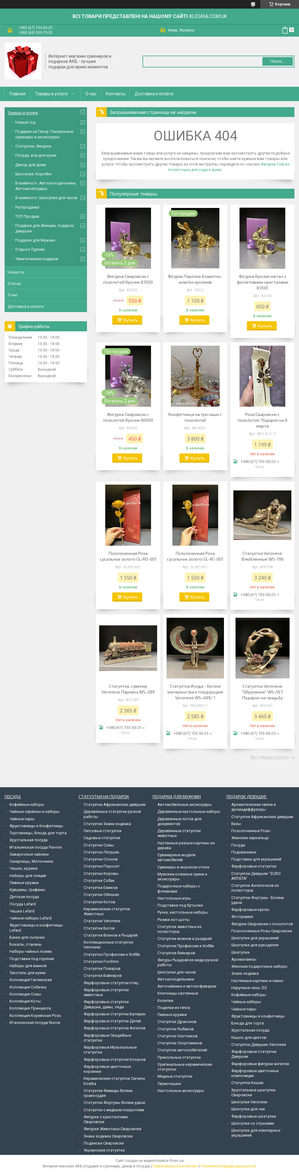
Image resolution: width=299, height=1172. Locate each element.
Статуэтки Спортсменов (179, 1043)
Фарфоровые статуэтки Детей (112, 1021)
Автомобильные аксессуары (184, 804)
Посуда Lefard (22, 904)
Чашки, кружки (23, 868)
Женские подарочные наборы (259, 966)
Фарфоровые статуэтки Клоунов (115, 1059)
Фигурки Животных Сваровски (112, 1129)
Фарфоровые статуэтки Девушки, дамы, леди (106, 1004)
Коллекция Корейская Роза (35, 1015)
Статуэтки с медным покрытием (114, 1110)
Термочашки (169, 1083)
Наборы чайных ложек (30, 951)
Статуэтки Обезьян (101, 894)
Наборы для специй (27, 875)
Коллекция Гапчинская (30, 979)
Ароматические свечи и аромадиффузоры (253, 807)
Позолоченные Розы (250, 830)
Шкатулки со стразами (252, 1123)
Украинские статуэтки (104, 1150)
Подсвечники (243, 852)
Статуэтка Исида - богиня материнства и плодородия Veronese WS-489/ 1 (195, 691)
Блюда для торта (247, 1023)
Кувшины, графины (27, 889)
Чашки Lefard (21, 911)
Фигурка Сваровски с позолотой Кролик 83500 (128, 279)
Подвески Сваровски (104, 1143)
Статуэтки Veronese (102, 921)
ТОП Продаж (27, 216)
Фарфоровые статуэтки (253, 866)
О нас (90, 93)
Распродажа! (27, 207)
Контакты (115, 93)
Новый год (25, 122)
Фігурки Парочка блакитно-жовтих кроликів (195, 279)
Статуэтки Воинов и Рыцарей (111, 935)
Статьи (14, 283)
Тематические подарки (36, 259)
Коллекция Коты (25, 1001)
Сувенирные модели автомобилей (176, 857)
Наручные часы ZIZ (249, 987)
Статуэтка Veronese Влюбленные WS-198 (262, 556)
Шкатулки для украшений (255, 938)
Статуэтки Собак (99, 880)
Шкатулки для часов (176, 972)
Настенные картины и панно (257, 980)
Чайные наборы (246, 1001)
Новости (16, 272)
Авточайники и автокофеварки (186, 986)
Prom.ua (177, 1161)
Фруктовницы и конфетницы (258, 1016)
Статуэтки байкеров (176, 953)
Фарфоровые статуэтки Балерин (115, 1014)
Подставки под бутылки (180, 905)
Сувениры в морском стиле (183, 867)
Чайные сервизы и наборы (34, 811)
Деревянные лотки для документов (179, 821)
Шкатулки (240, 952)
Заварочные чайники (29, 854)
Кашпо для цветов (248, 1037)
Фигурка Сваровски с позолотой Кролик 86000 (128, 417)
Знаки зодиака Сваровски (108, 1136)
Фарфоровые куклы (250, 909)
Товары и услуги (51, 93)
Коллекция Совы (25, 994)
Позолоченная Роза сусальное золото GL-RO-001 (128, 556)
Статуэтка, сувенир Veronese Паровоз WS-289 (128, 688)
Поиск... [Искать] (277, 61)
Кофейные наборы (26, 804)
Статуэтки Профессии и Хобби (112, 954)
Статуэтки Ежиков (101, 887)
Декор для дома (30, 164)
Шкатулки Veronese (249, 1102)
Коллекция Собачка (27, 987)
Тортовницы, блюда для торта (38, 833)
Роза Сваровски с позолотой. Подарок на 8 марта (262, 420)
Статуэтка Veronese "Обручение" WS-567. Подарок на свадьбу (262, 691)
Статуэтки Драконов (176, 1021)
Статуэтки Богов (99, 928)
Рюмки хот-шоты (173, 919)
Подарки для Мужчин (35, 240)
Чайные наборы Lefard (30, 918)
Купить (130, 319)
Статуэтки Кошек (247, 1082)
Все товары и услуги (269, 757)
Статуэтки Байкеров (103, 975)
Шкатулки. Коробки (33, 174)
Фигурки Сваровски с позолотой (262, 924)
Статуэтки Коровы (101, 873)
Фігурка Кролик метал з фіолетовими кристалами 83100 (262, 282)
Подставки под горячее (31, 958)
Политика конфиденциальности (228, 1166)
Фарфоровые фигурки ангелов (260, 1063)
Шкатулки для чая (248, 1109)
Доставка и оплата (154, 93)
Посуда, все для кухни (35, 155)
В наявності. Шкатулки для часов (46, 197)
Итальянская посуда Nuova (34, 1022)
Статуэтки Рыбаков (175, 1029)
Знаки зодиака (245, 973)
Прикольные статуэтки (179, 1057)
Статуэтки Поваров (102, 968)
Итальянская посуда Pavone (35, 847)
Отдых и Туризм (30, 249)
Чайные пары (21, 819)
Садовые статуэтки (102, 837)
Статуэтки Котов (99, 902)
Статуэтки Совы (99, 845)
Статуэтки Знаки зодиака (107, 823)
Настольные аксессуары (180, 1090)
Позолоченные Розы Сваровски (261, 931)
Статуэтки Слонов (101, 859)
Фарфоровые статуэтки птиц (111, 983)
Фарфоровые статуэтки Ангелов (115, 1028)
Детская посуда (24, 896)
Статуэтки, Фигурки (33, 146)
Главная (17, 93)
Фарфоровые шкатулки (253, 1116)
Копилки (165, 1000)
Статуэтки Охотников (177, 1036)
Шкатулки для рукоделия (255, 945)
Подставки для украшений (256, 859)
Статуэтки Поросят (102, 866)
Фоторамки (242, 916)
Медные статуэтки (174, 1076)
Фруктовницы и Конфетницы (36, 826)
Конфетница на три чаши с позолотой (195, 417)
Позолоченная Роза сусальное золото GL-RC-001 (195, 556)
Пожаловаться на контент (175, 1166)
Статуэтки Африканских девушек (115, 804)
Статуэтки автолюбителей (182, 1050)
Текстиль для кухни (27, 972)
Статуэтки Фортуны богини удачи (114, 1102)
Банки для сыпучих (27, 937)
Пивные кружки (24, 882)
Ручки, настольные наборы (182, 912)
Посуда (238, 845)
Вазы (236, 823)
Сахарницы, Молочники (31, 861)
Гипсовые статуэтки (102, 830)
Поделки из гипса (173, 1007)
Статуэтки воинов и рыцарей (184, 938)
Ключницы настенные (177, 993)
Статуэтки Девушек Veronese (258, 1044)
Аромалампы (243, 959)
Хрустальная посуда (28, 840)
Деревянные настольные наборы (188, 811)
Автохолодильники (175, 979)
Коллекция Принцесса (30, 1008)
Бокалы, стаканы (25, 944)
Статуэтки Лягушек (101, 852)
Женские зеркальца (249, 837)
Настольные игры (174, 898)
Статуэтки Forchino (101, 961)
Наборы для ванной (28, 965)
